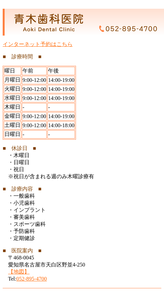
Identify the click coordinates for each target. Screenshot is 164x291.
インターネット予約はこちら (38, 44)
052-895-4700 (31, 279)
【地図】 (19, 272)
